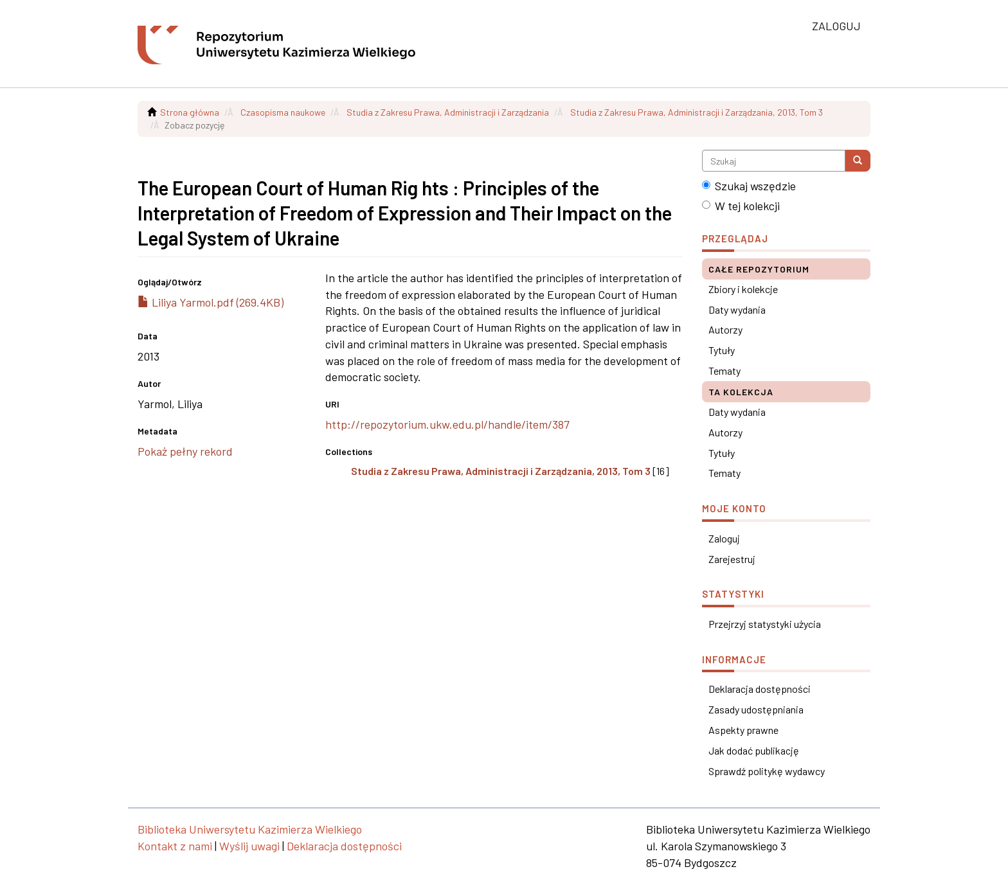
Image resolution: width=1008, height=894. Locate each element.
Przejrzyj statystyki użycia (764, 624)
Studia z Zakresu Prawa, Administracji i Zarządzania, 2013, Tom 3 (696, 112)
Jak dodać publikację (753, 750)
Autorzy (725, 329)
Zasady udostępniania (756, 709)
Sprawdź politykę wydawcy (766, 771)
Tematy (724, 370)
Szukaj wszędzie (749, 186)
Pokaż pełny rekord (185, 451)
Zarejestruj (731, 559)
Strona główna (189, 112)
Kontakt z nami (175, 846)
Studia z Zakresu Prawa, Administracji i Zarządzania (447, 112)
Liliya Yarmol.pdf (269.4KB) (211, 302)
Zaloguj (724, 538)
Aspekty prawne (743, 730)
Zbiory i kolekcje (743, 289)
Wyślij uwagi (249, 846)
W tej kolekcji (741, 206)
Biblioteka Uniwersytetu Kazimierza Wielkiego (250, 829)
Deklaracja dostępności (759, 689)
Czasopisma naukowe (282, 112)
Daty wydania (737, 309)
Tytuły (721, 350)
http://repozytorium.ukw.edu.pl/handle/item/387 (447, 424)
